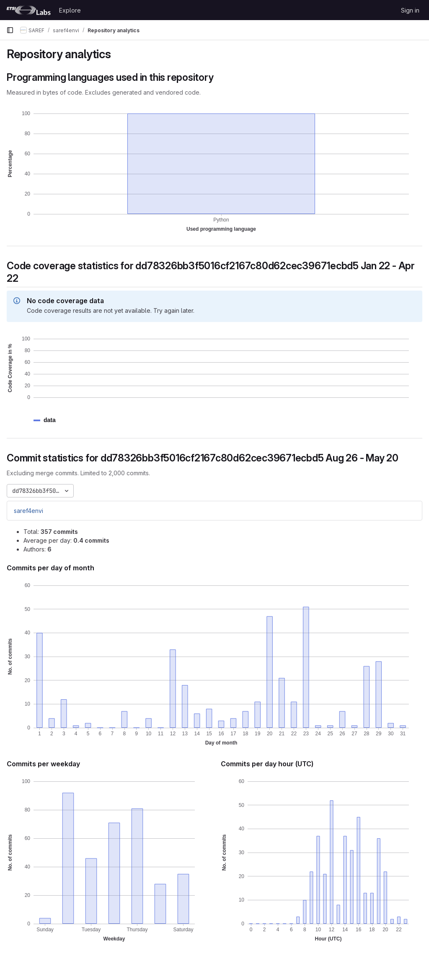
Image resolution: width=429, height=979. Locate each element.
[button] (50, 420)
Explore (70, 10)
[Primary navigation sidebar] (10, 30)
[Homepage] (28, 10)
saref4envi (28, 510)
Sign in (410, 10)
